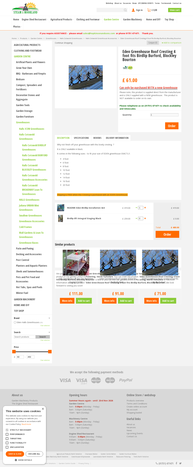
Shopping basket (134, 412)
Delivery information (117, 137)
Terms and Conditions (137, 403)
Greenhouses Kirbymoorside (80, 457)
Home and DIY (21, 305)
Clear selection (45, 325)
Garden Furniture (25, 116)
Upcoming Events (135, 433)
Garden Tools (23, 105)
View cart (175, 10)
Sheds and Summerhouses (29, 271)
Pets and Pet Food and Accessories (28, 279)
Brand (16, 318)
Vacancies (131, 427)
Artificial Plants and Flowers (30, 62)
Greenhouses (23, 122)
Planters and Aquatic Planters (31, 265)
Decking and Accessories (29, 254)
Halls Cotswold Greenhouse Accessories (34, 177)
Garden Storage (24, 111)
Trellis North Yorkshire (141, 457)
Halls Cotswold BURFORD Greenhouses (35, 157)
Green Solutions (49, 463)
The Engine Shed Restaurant (25, 403)
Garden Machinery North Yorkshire (56, 457)
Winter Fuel (22, 293)
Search (17, 332)
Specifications (81, 137)
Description (63, 137)
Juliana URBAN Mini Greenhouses (29, 207)
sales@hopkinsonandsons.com (99, 33)
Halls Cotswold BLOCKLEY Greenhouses (34, 167)
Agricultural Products (27, 45)
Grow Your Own (24, 68)
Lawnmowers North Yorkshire (103, 457)
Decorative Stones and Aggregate (28, 97)
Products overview (135, 400)
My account (132, 409)
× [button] (43, 409)
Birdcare (20, 79)
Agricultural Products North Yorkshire (69, 454)
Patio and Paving (25, 248)
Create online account (137, 406)
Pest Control (22, 260)
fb (176, 463)
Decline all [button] (34, 454)
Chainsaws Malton (91, 454)
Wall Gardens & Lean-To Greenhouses (31, 235)
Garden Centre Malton (108, 454)
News (129, 430)
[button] (24, 460)
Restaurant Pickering (123, 457)
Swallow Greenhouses (30, 215)
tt (180, 463)
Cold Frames (25, 227)
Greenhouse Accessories (31, 221)
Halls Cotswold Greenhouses (26, 136)
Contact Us (132, 436)
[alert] (24, 435)
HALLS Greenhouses (29, 199)
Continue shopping (63, 42)
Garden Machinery (24, 299)
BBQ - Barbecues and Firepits (31, 73)
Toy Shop (19, 310)
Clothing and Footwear (28, 50)
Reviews (97, 137)
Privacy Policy (83, 463)
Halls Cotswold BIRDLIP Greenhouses (34, 147)
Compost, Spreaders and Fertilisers (29, 87)
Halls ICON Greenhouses (31, 128)
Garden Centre (22, 56)
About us (131, 424)
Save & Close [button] (14, 454)
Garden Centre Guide (67, 463)
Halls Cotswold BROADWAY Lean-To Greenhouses (32, 190)
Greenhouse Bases (28, 242)
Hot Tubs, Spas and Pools (29, 287)
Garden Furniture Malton (128, 454)
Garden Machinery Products (25, 400)
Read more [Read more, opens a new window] (26, 424)
